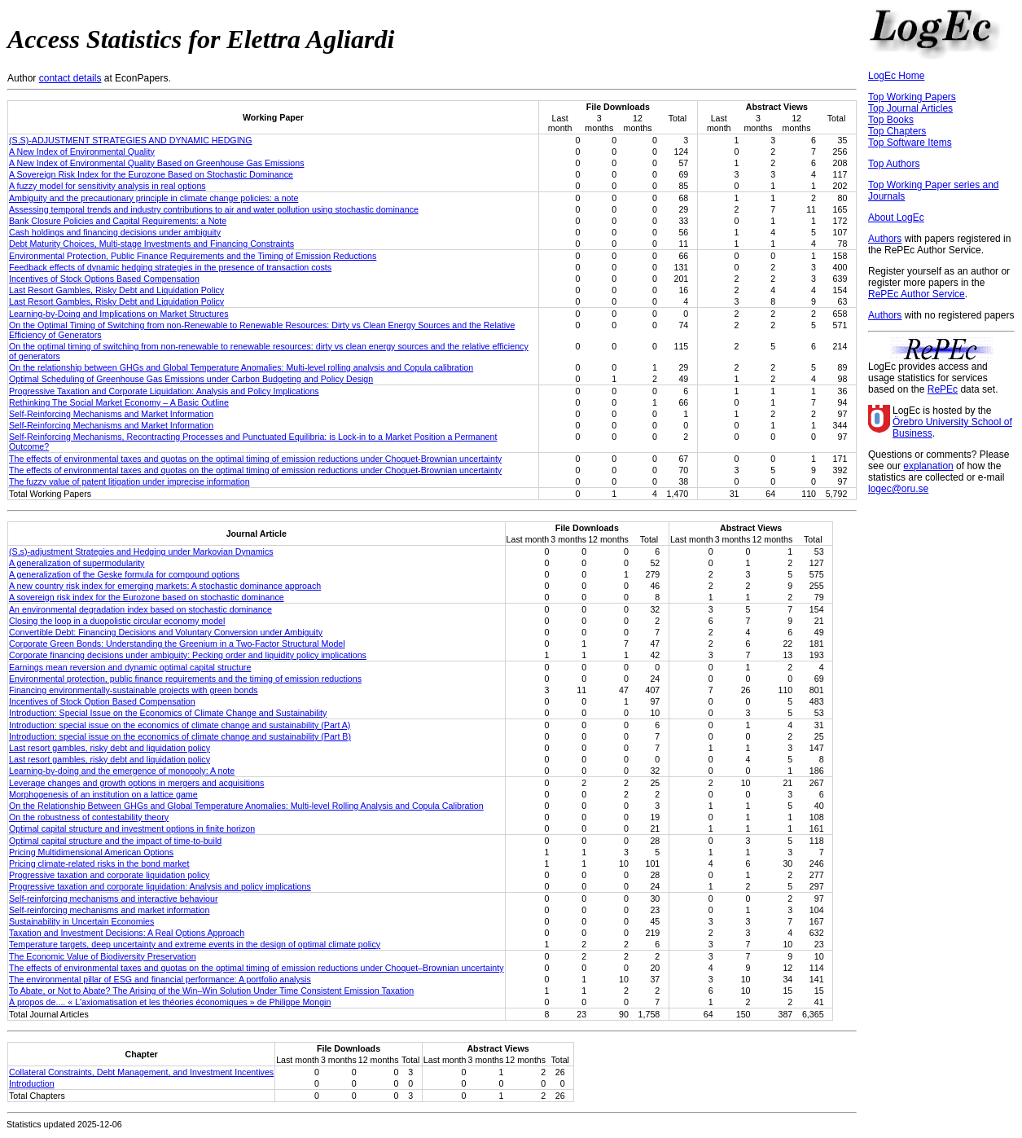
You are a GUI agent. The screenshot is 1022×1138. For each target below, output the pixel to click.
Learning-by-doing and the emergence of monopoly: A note (122, 771)
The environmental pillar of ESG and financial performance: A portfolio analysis (160, 979)
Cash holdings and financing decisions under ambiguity (115, 232)
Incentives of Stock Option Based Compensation (102, 701)
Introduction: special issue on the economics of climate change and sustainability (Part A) (179, 725)
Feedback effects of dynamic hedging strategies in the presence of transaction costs (170, 267)
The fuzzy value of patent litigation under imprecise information (129, 481)
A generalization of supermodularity (76, 563)
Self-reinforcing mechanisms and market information (109, 910)
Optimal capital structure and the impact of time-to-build (115, 841)
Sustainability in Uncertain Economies (81, 921)
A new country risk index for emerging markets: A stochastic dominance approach (165, 586)
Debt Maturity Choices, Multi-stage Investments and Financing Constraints (151, 243)
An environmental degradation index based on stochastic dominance (140, 609)
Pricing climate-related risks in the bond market (99, 863)
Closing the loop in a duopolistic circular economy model (117, 621)
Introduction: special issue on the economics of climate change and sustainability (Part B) (180, 736)
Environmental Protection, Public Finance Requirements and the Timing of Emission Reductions (192, 256)
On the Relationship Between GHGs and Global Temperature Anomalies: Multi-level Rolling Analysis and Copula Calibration (246, 806)
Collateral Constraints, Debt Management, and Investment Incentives (141, 1072)
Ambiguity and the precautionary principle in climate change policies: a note (153, 198)
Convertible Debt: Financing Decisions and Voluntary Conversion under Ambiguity (165, 632)
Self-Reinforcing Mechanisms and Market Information (111, 414)
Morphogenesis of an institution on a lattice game (103, 794)
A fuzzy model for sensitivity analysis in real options (107, 186)
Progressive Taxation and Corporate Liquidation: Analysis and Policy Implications (164, 391)
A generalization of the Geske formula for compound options (124, 574)
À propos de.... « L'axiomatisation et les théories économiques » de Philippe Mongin (170, 1002)
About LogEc (896, 217)
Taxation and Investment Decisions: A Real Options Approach (126, 933)
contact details (70, 78)
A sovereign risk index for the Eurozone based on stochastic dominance (146, 597)
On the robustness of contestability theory (89, 817)
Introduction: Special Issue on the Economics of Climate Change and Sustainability (168, 713)
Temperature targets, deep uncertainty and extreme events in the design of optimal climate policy (194, 944)
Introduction (32, 1083)
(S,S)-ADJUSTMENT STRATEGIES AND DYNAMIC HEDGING (130, 140)
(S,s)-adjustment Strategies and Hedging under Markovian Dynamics (141, 551)
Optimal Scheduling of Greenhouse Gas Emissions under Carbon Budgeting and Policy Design (191, 379)
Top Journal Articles (910, 108)
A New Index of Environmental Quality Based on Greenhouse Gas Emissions (157, 163)
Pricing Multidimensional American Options (91, 852)
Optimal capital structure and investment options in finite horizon (132, 828)
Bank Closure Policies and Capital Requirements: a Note (117, 221)
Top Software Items (910, 142)
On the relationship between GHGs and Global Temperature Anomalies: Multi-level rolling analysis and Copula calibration (241, 367)
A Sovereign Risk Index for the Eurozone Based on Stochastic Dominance (151, 174)
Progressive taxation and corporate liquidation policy (109, 875)
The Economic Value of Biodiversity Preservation (102, 956)
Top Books (891, 119)
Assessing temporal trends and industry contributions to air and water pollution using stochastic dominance (214, 209)
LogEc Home (896, 75)
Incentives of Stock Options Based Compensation (104, 278)
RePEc (943, 389)
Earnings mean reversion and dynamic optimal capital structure (130, 667)
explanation (928, 466)
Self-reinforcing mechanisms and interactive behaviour (113, 898)
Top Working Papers (912, 97)
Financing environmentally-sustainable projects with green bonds (133, 690)
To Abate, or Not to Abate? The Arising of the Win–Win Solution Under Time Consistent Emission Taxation (211, 990)
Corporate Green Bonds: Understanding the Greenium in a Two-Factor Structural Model (177, 643)
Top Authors (893, 163)
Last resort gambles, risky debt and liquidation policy (109, 748)
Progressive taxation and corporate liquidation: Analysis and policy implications (160, 886)
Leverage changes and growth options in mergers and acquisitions (136, 783)
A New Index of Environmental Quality (82, 151)
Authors (884, 238)
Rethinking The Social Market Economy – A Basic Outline (119, 402)
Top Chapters (897, 131)
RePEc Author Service (916, 294)
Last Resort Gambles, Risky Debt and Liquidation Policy (116, 290)
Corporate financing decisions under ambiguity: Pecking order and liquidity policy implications (187, 655)
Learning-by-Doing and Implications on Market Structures (119, 314)
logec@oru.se (898, 488)
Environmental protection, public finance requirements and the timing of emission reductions (185, 678)
